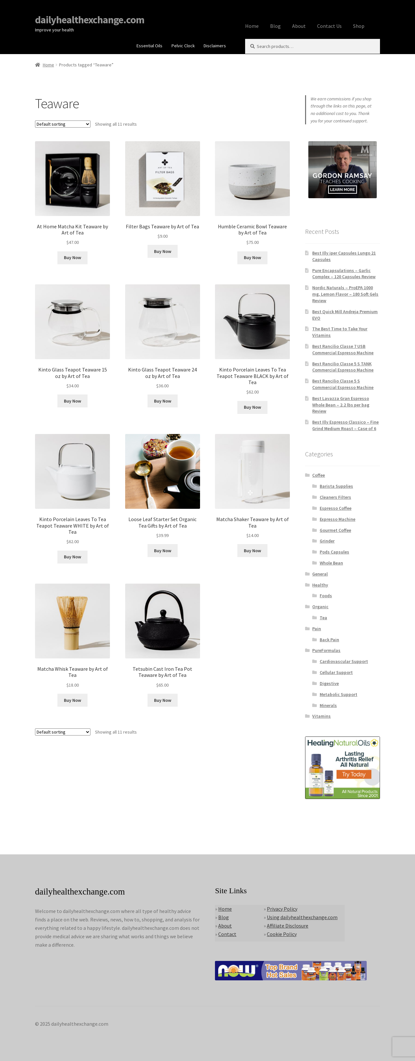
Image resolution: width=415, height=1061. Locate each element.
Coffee (318, 475)
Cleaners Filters (335, 497)
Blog (275, 26)
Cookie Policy (282, 934)
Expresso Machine (337, 519)
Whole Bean (331, 563)
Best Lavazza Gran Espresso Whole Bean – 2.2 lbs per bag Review (340, 404)
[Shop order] (62, 124)
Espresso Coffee (335, 508)
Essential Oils (149, 46)
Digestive (329, 683)
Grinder (327, 541)
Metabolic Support (338, 694)
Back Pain (329, 640)
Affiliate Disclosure (287, 925)
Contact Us (329, 26)
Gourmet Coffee (335, 530)
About (299, 26)
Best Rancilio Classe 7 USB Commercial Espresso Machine (343, 349)
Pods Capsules (334, 552)
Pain (316, 629)
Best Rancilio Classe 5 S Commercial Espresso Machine (343, 384)
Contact (227, 934)
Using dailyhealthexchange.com (302, 917)
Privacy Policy (282, 909)
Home (252, 26)
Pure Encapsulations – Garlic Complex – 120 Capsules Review (343, 274)
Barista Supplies (336, 486)
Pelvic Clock (183, 46)
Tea (323, 618)
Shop (358, 26)
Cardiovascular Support (344, 661)
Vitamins (321, 716)
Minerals (328, 705)
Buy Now (72, 257)
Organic (320, 607)
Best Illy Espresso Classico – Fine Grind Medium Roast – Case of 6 (345, 425)
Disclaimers (215, 46)
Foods (326, 596)
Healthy (320, 585)
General (320, 574)
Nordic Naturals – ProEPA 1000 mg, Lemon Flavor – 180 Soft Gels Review (345, 294)
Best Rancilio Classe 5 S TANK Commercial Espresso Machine (343, 367)
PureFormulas (326, 650)
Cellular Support (336, 672)
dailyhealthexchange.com (89, 19)
